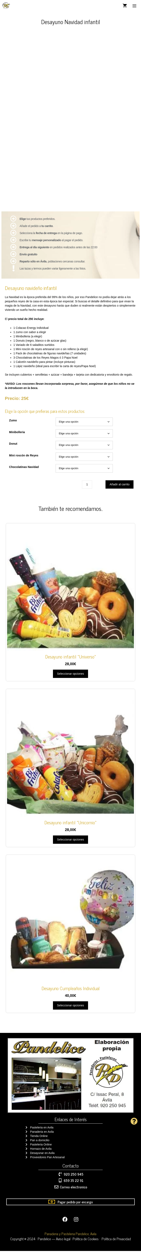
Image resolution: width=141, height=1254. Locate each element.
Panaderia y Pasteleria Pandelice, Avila (70, 1237)
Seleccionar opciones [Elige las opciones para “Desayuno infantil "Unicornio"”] (70, 842)
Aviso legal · (64, 1242)
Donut (13, 446)
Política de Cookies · (86, 1242)
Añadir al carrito (119, 487)
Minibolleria (17, 435)
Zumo (13, 423)
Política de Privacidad (116, 1242)
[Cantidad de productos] (87, 487)
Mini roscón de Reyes (23, 458)
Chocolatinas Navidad (24, 470)
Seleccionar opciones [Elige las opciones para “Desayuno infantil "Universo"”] (70, 676)
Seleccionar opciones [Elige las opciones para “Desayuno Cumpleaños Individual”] (70, 1008)
